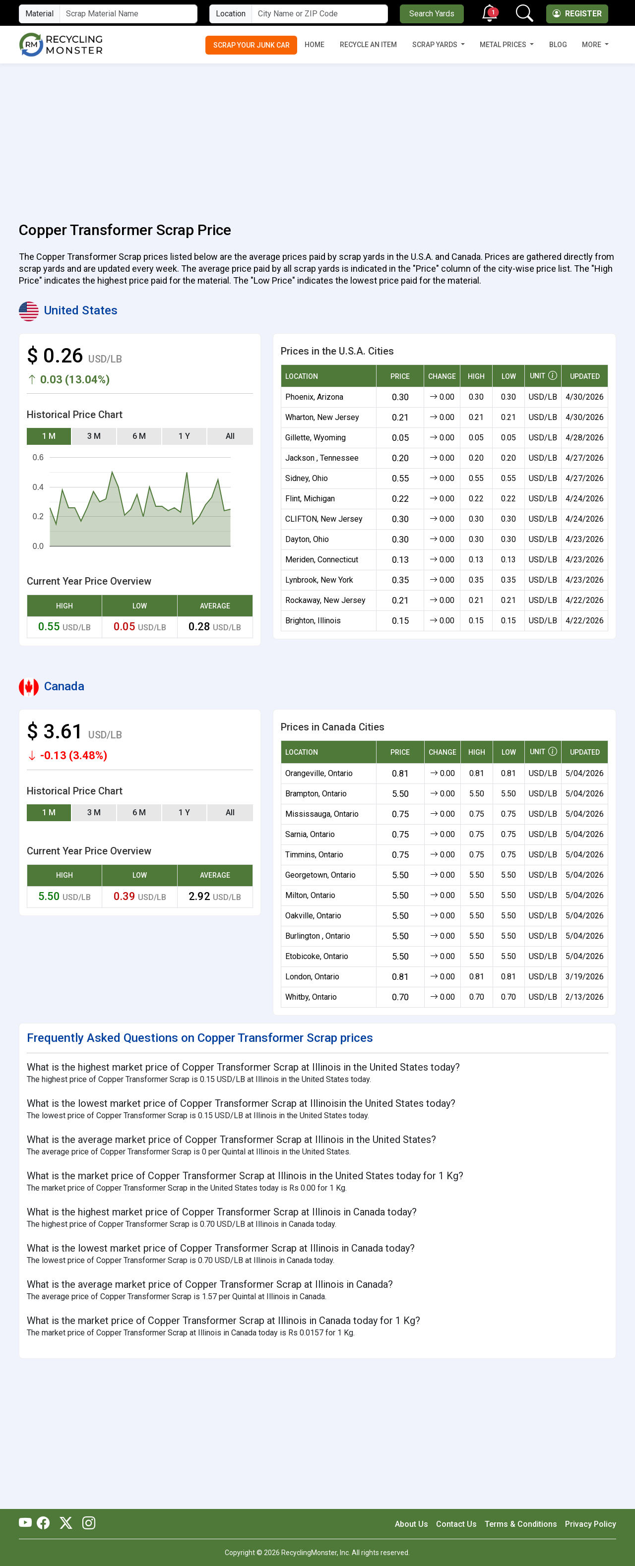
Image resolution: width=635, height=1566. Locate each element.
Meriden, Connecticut (321, 559)
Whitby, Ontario (311, 997)
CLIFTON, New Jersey (324, 519)
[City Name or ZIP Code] (320, 13)
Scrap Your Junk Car (251, 45)
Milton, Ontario (310, 895)
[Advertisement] (317, 136)
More (592, 45)
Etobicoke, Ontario (316, 956)
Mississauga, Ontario (322, 814)
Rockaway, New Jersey (325, 600)
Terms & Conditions (521, 1524)
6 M (139, 436)
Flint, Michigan (310, 498)
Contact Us (456, 1524)
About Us (411, 1524)
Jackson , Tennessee (322, 458)
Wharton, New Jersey (322, 417)
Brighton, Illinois (313, 620)
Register (577, 13)
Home (314, 45)
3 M (94, 436)
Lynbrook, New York (319, 580)
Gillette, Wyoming (315, 437)
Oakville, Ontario (313, 915)
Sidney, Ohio (306, 478)
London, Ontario (312, 976)
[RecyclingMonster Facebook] (46, 1523)
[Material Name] (128, 13)
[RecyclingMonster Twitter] (66, 1523)
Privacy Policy (590, 1524)
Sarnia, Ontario (310, 834)
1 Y (184, 436)
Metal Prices (504, 45)
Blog (558, 45)
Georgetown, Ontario (320, 875)
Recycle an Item (368, 45)
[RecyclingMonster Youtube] (28, 1523)
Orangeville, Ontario (319, 773)
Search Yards (431, 13)
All (230, 436)
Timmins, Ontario (314, 854)
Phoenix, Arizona (314, 397)
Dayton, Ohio (307, 539)
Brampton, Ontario (316, 793)
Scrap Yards (435, 45)
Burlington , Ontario (317, 936)
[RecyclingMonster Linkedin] (86, 1523)
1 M (49, 436)
